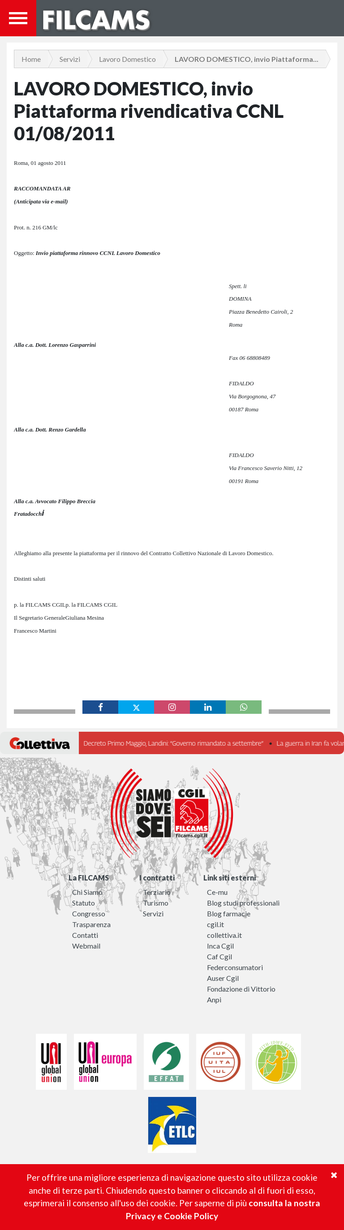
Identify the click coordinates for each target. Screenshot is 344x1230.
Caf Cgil (219, 956)
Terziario (157, 892)
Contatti (85, 935)
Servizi (70, 59)
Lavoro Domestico (127, 59)
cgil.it (215, 924)
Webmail (86, 945)
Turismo (155, 902)
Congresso (88, 913)
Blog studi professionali (243, 902)
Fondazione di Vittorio (241, 988)
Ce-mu (217, 892)
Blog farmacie (228, 913)
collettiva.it (224, 935)
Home (31, 59)
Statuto (83, 902)
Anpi (214, 999)
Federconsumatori (235, 967)
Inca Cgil (220, 945)
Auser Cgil (223, 978)
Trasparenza (91, 924)
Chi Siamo (87, 892)
